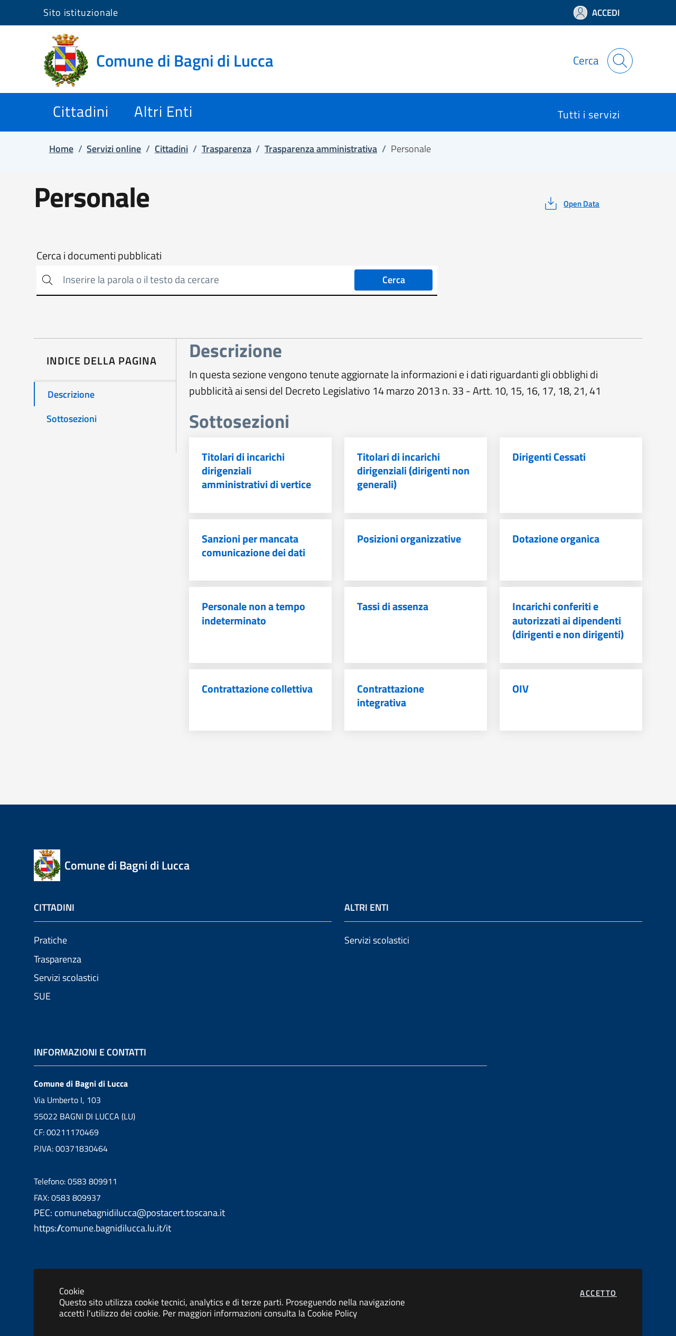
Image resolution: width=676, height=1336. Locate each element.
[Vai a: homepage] (164, 61)
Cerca (393, 280)
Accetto (598, 1293)
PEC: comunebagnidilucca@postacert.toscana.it (129, 1213)
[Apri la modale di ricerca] (620, 60)
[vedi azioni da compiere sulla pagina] (571, 203)
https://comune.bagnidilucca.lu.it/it (102, 1228)
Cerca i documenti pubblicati (99, 255)
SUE (42, 996)
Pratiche (50, 940)
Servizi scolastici (66, 977)
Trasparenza (57, 959)
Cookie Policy (332, 1313)
